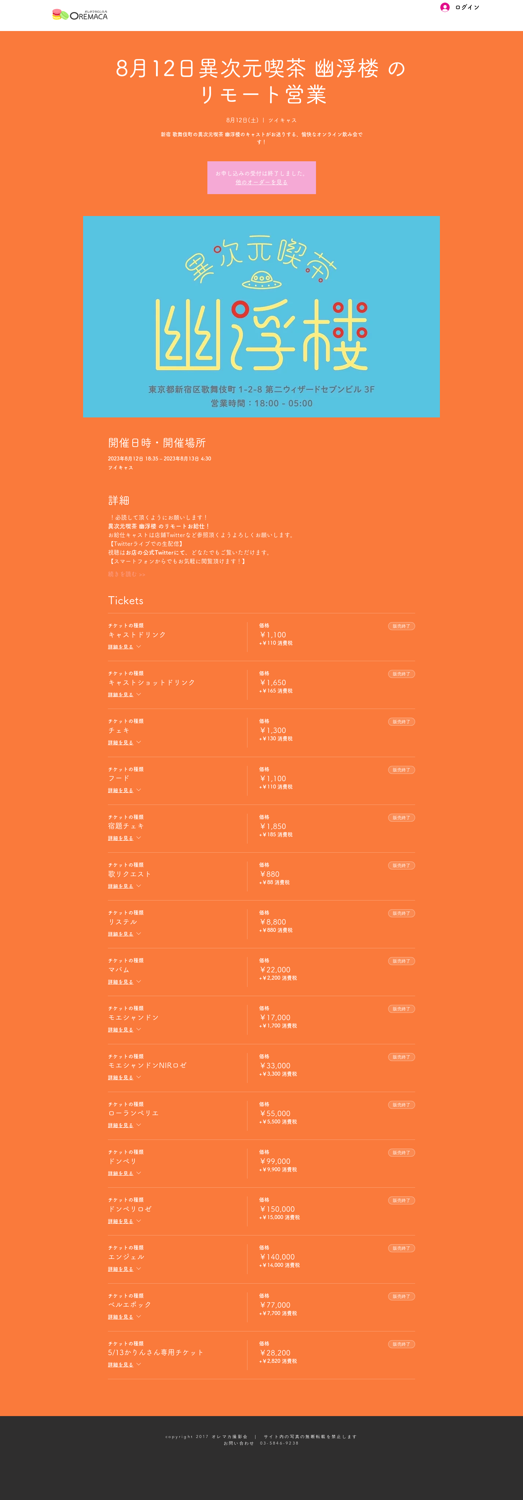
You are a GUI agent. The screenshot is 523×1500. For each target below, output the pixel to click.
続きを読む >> (126, 574)
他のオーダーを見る (261, 182)
